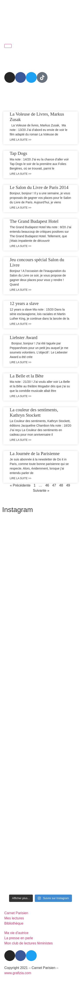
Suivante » (41, 490)
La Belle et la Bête (26, 375)
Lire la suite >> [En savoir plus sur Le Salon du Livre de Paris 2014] (20, 207)
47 (54, 485)
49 (68, 485)
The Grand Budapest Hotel (34, 221)
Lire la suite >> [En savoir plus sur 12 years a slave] (20, 323)
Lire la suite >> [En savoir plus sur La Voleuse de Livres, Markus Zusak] (20, 139)
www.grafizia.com (17, 973)
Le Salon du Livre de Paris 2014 (39, 187)
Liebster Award (23, 337)
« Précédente (20, 485)
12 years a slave (24, 303)
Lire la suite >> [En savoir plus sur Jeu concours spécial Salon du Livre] (20, 289)
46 (47, 485)
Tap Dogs (18, 153)
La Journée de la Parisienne (35, 453)
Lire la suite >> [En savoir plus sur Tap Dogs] (20, 173)
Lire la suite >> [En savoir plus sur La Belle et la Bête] (20, 396)
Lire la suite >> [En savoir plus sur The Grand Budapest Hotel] (20, 246)
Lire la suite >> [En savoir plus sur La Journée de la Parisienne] (20, 478)
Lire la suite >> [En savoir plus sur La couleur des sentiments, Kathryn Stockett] (20, 439)
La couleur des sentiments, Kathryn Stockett (34, 412)
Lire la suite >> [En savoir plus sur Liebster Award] (20, 362)
